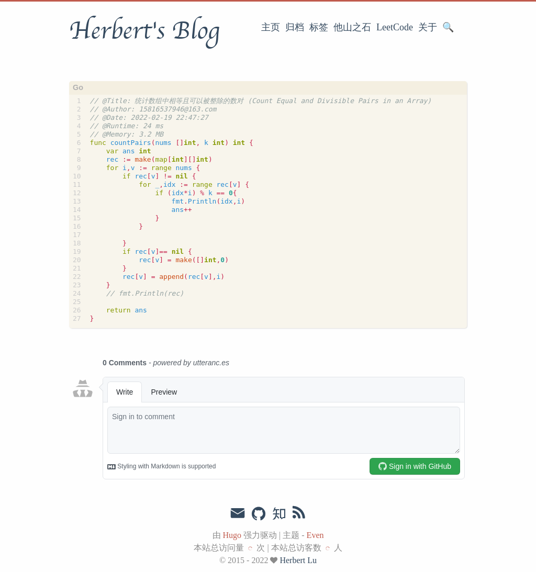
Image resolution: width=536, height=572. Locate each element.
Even (315, 535)
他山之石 (352, 27)
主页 (270, 27)
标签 (318, 27)
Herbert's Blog (144, 30)
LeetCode (394, 27)
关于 (427, 27)
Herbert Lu (298, 560)
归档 (294, 27)
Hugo (232, 535)
